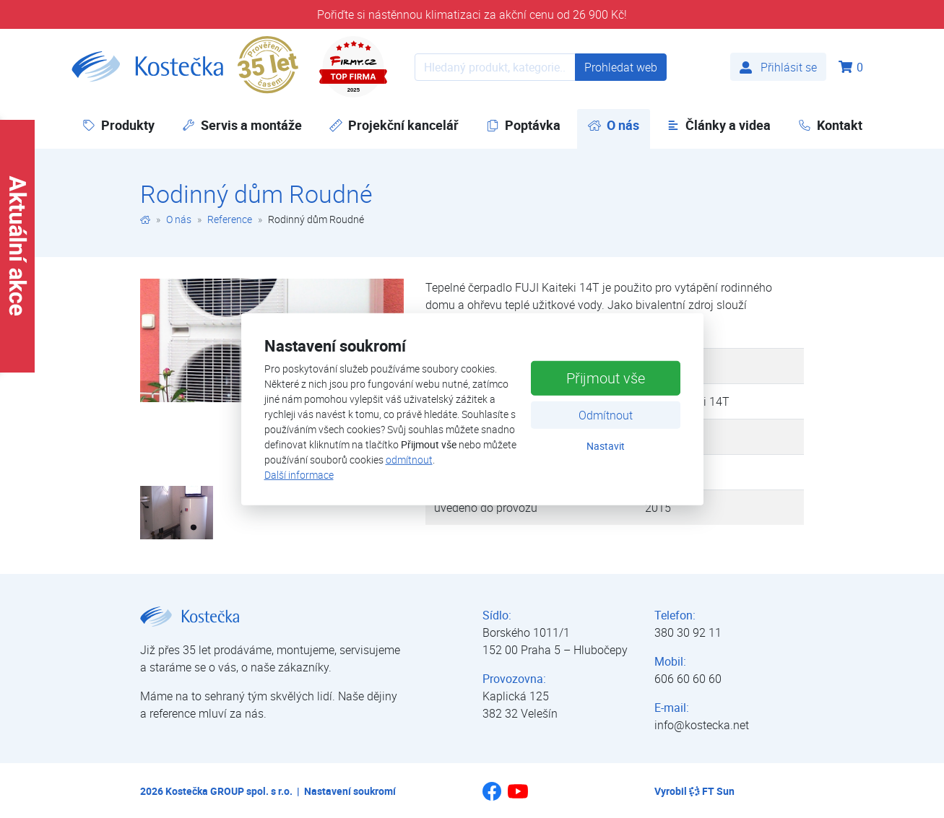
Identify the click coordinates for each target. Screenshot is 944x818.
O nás (178, 219)
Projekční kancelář (394, 125)
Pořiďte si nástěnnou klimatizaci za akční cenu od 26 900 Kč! (472, 14)
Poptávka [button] (523, 125)
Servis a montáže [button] (242, 125)
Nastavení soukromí (350, 791)
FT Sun (712, 791)
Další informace (299, 475)
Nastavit (605, 446)
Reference (229, 219)
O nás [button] (619, 125)
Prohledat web (620, 67)
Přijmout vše (605, 378)
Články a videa (719, 125)
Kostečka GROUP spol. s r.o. (229, 791)
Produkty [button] (118, 125)
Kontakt (830, 125)
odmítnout (409, 459)
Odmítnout (606, 415)
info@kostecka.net (701, 725)
